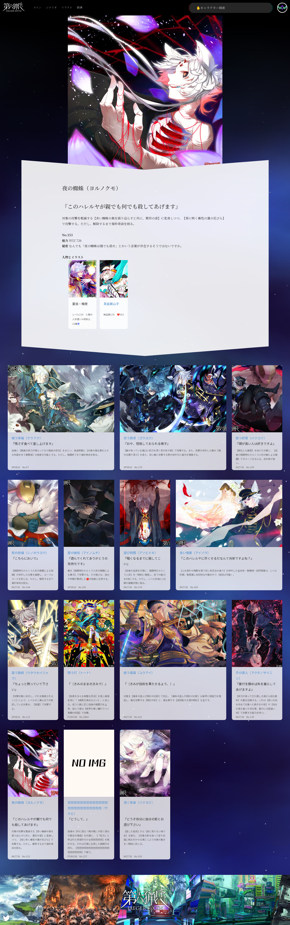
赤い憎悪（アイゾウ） (195, 552)
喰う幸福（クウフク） (27, 438)
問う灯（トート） (80, 672)
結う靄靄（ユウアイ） (139, 672)
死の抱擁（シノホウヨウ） (30, 552)
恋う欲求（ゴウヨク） (139, 438)
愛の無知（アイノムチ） (84, 552)
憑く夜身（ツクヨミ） (139, 802)
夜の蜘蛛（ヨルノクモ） (29, 802)
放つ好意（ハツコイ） (251, 438)
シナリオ (51, 7)
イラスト (67, 7)
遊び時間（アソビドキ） (141, 552)
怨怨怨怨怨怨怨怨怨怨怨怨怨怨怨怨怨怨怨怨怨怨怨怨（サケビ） (88, 808)
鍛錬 (80, 7)
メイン (37, 7)
